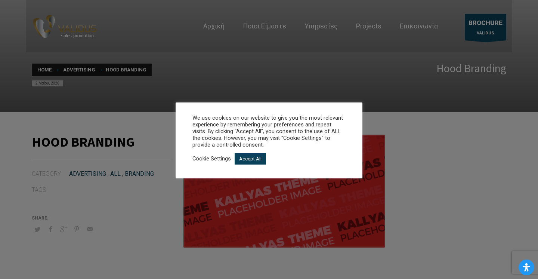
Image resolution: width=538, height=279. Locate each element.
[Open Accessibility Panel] (526, 267)
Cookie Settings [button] (211, 158)
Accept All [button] (250, 159)
